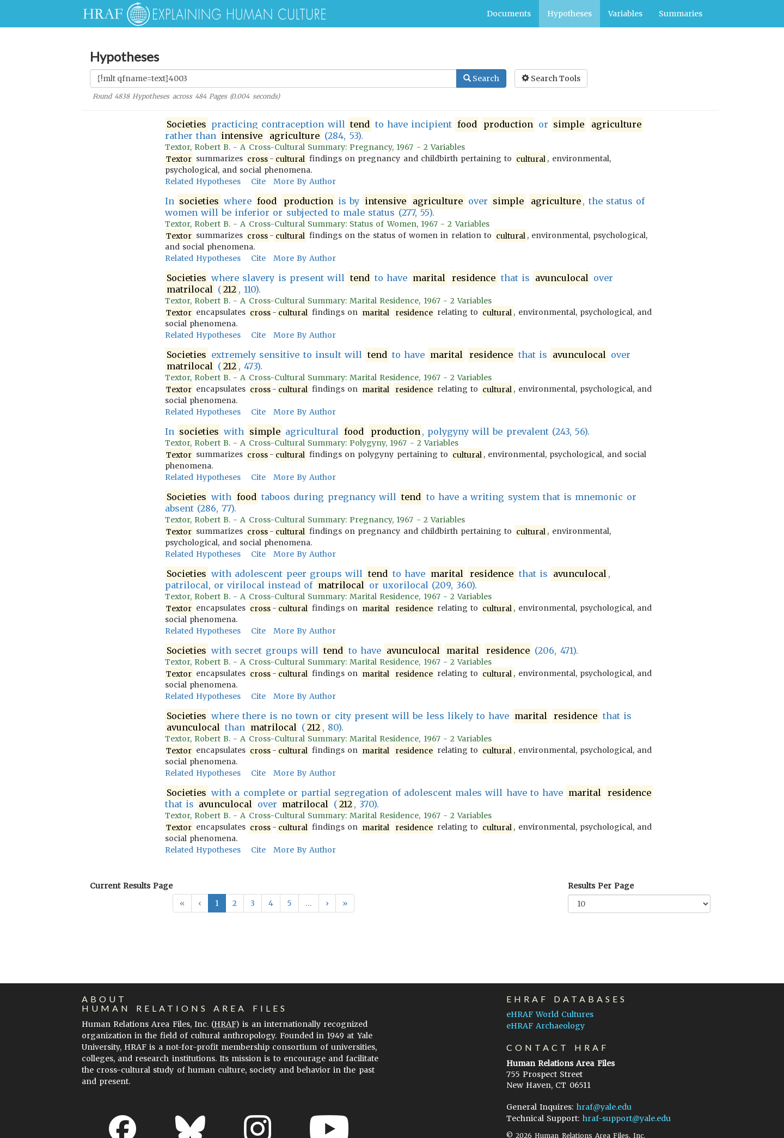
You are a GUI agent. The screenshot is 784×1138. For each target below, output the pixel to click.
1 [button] (217, 903)
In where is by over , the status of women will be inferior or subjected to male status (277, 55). (405, 207)
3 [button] (252, 903)
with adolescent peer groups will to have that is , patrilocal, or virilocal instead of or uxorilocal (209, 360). (387, 579)
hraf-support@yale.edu (627, 1118)
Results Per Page (601, 886)
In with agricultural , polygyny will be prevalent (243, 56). (377, 431)
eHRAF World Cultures (549, 1014)
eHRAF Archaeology (545, 1026)
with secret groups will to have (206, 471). (371, 650)
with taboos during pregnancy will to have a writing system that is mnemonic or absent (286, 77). (400, 502)
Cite (258, 181)
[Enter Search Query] (273, 78)
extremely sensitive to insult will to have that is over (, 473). (398, 360)
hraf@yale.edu (604, 1107)
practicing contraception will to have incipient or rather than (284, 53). (404, 130)
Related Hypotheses (203, 181)
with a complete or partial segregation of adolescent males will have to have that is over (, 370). (409, 798)
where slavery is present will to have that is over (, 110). (389, 283)
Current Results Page (131, 886)
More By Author (304, 181)
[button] (327, 903)
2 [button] (234, 903)
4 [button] (270, 903)
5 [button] (289, 903)
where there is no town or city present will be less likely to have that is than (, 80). (398, 721)
